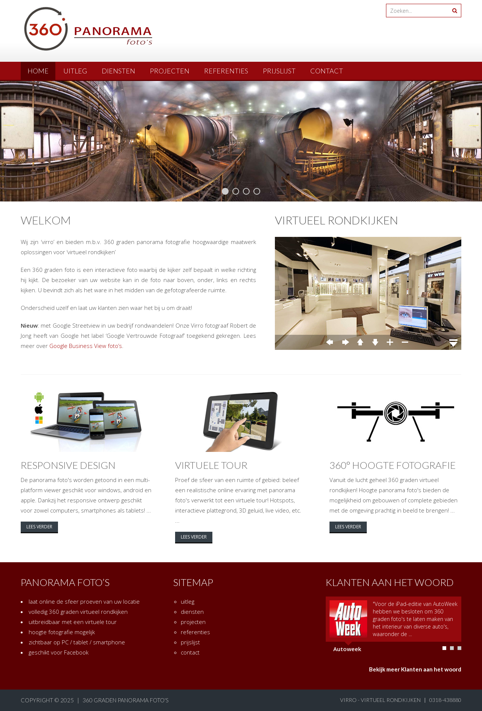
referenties (226, 71)
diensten (118, 71)
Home (38, 71)
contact (326, 71)
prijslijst (279, 71)
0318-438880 (445, 700)
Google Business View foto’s (85, 345)
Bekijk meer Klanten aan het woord (415, 669)
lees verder (39, 526)
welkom (46, 220)
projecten (169, 71)
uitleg (75, 71)
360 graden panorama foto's (125, 700)
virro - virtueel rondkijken (380, 700)
